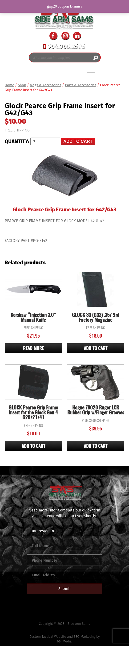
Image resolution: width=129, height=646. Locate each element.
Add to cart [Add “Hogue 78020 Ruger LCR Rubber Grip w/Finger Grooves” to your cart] (95, 446)
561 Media (64, 641)
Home (9, 84)
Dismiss (76, 6)
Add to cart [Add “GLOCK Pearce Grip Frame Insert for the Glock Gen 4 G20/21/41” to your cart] (33, 446)
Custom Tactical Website (47, 636)
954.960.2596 (64, 47)
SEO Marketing (84, 636)
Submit (64, 588)
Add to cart (78, 141)
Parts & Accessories (80, 84)
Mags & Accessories (45, 84)
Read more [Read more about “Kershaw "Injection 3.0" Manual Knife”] (33, 349)
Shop (22, 84)
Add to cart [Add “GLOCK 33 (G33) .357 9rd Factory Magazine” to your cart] (95, 349)
